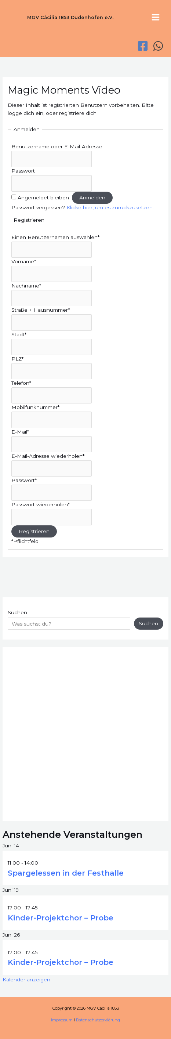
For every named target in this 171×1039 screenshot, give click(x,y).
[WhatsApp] (158, 45)
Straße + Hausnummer (40, 310)
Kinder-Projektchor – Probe (60, 917)
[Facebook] (142, 45)
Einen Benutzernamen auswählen (55, 237)
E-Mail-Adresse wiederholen (47, 456)
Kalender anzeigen (26, 979)
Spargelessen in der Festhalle (66, 873)
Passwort (23, 171)
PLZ (17, 359)
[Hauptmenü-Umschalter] (156, 17)
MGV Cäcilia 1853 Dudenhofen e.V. (70, 17)
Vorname (23, 261)
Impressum (62, 1019)
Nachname (26, 286)
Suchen (17, 612)
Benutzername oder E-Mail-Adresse (56, 146)
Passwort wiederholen (40, 504)
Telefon (21, 383)
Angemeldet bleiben (43, 197)
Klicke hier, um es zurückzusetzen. (110, 207)
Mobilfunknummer (35, 407)
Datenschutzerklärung (98, 1019)
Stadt (18, 334)
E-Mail (20, 432)
